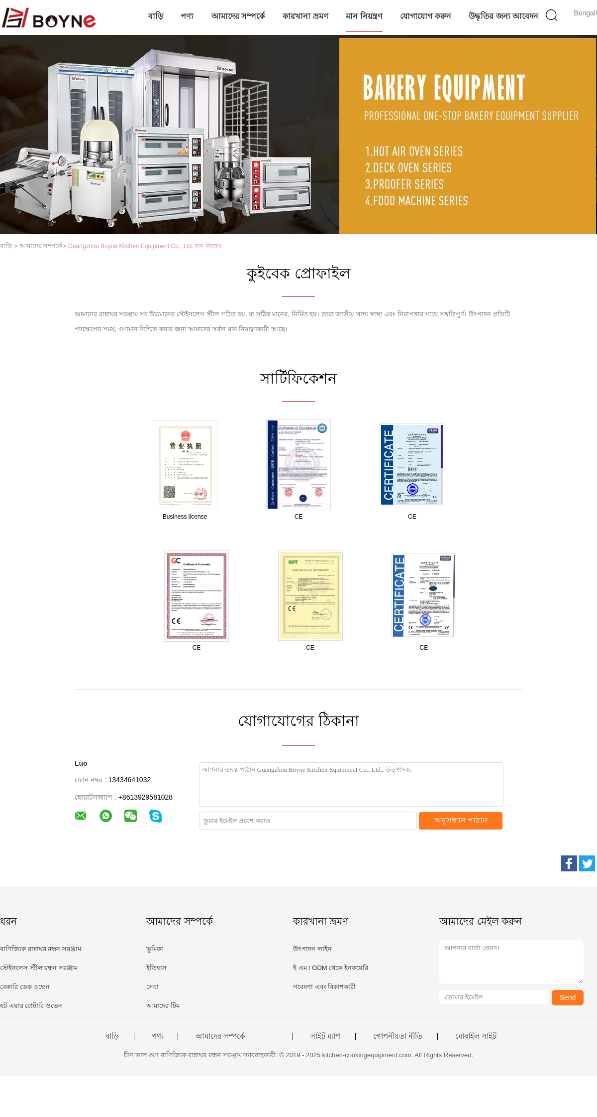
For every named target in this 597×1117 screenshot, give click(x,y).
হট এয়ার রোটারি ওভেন (31, 1005)
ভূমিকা (154, 949)
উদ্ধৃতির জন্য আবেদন (503, 16)
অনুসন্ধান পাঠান (461, 820)
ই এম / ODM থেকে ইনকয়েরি (330, 968)
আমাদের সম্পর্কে (238, 16)
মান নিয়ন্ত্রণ (364, 16)
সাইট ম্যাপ (325, 1036)
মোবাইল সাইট (476, 1036)
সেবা (152, 986)
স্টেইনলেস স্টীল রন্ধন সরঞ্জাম (39, 968)
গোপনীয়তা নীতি (397, 1036)
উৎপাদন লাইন (312, 949)
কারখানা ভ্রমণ (305, 16)
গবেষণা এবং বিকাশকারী (324, 986)
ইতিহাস (156, 968)
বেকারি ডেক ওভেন (25, 986)
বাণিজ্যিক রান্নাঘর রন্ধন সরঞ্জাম (40, 949)
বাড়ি (155, 16)
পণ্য (187, 16)
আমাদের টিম (163, 1005)
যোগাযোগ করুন (425, 16)
